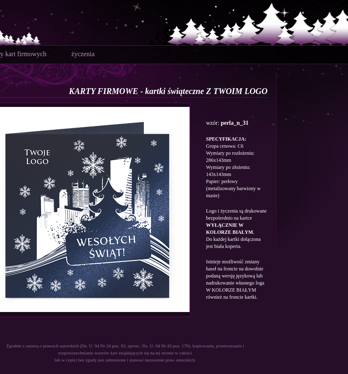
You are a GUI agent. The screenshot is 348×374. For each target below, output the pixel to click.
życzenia (83, 53)
